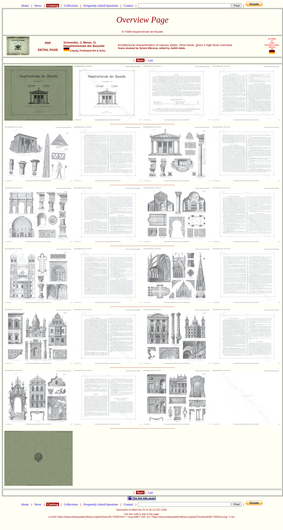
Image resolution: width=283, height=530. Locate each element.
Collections (71, 5)
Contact (128, 5)
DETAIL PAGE (47, 50)
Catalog (52, 5)
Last (150, 60)
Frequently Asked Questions (101, 5)
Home (25, 5)
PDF (48, 43)
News (38, 5)
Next (140, 60)
